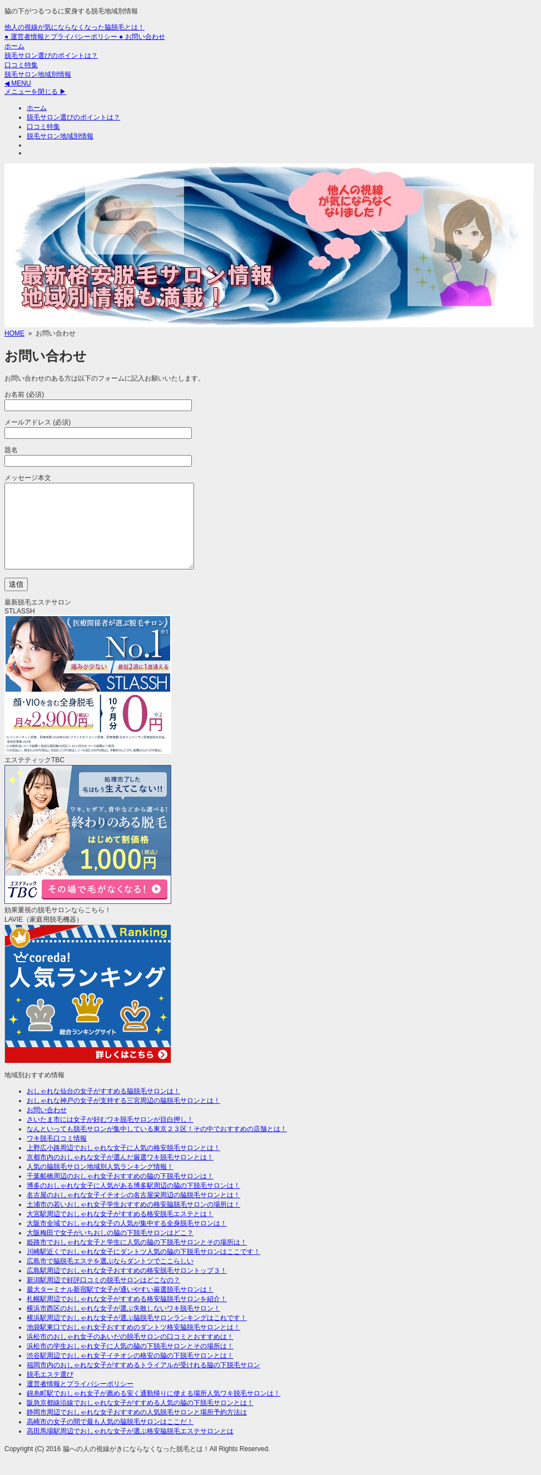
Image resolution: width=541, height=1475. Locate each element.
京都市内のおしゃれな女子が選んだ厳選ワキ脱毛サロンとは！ (120, 1174)
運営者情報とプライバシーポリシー (80, 1400)
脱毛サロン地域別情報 (37, 74)
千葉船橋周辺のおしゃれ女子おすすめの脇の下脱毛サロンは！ (120, 1193)
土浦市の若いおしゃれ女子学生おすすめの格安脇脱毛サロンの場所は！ (133, 1221)
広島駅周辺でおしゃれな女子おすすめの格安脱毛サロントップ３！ (127, 1287)
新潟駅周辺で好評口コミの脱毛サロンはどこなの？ (103, 1297)
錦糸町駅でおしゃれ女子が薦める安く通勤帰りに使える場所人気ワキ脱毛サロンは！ (153, 1410)
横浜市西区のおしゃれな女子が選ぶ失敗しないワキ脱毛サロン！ (123, 1325)
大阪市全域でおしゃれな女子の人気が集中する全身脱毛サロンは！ (127, 1240)
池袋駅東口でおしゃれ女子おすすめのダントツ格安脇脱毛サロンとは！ (133, 1344)
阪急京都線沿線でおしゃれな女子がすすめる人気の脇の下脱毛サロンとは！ (140, 1419)
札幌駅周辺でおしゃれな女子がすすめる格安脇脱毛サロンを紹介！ (127, 1315)
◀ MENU (17, 83)
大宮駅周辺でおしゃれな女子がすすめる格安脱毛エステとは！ (120, 1230)
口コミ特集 (21, 65)
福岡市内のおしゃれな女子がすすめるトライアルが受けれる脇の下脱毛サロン (143, 1382)
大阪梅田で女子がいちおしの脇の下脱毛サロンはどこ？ (110, 1249)
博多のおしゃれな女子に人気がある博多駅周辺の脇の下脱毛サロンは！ (133, 1202)
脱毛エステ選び (50, 1391)
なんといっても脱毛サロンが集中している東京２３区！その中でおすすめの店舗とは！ (157, 1145)
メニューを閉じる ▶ (35, 92)
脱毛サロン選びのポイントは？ (51, 55)
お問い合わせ (47, 1127)
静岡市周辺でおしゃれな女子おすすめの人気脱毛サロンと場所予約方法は (137, 1429)
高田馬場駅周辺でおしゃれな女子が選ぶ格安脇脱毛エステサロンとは (130, 1448)
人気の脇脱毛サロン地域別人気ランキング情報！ (100, 1183)
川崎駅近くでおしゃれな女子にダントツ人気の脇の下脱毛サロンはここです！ (143, 1268)
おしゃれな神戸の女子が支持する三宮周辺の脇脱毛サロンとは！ (123, 1117)
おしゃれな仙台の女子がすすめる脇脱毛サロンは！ (103, 1108)
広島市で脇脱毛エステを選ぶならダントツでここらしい (110, 1278)
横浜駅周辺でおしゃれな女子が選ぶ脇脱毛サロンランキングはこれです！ (137, 1334)
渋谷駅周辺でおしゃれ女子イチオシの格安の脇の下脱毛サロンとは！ (130, 1372)
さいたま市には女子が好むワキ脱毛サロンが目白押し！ (110, 1136)
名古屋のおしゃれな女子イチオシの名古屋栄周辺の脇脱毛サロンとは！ (133, 1212)
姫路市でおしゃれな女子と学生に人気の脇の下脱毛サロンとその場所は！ (137, 1259)
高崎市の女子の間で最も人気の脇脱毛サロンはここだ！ (110, 1438)
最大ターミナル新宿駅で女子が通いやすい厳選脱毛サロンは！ (120, 1306)
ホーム (14, 46)
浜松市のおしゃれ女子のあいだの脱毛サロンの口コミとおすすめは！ (130, 1353)
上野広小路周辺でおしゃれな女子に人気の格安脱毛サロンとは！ (123, 1164)
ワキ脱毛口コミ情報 (57, 1155)
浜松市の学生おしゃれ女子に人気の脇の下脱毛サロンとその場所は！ (130, 1363)
